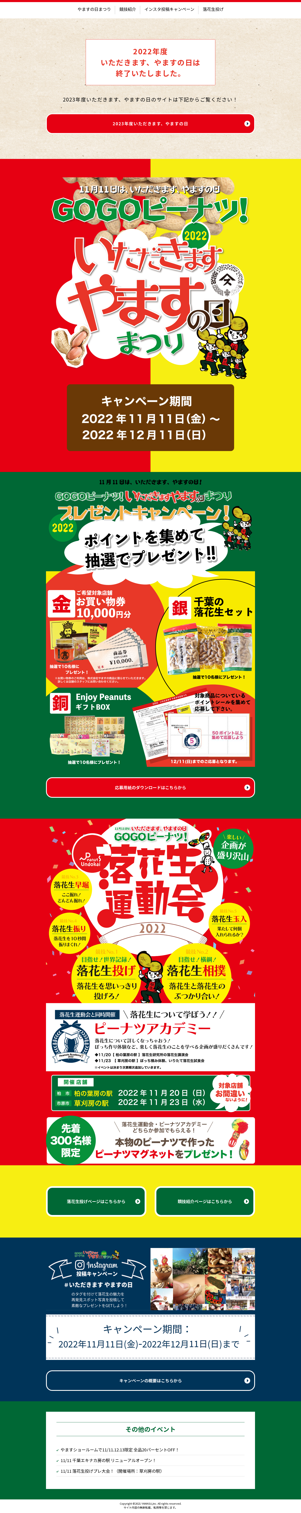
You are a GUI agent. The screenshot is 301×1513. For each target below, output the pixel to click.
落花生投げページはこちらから (96, 1202)
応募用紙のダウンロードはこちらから (150, 788)
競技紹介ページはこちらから (205, 1202)
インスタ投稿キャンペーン (169, 9)
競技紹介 (127, 9)
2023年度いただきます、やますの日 (150, 124)
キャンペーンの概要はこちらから (150, 1382)
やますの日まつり (94, 9)
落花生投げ (213, 9)
